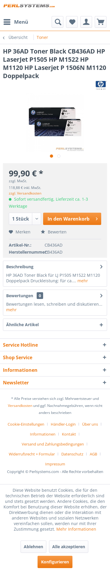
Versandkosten (20, 405)
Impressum (55, 464)
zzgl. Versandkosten (25, 193)
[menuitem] (15, 22)
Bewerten (54, 232)
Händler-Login (63, 424)
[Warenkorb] (100, 22)
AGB (93, 454)
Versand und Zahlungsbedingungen (53, 444)
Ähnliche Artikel (22, 324)
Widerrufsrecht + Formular (32, 454)
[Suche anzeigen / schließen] (57, 22)
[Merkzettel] (72, 22)
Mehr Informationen (76, 529)
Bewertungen (19, 295)
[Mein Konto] (86, 22)
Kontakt (69, 434)
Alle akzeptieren (68, 546)
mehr (82, 280)
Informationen (42, 434)
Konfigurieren (55, 562)
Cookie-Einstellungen (26, 424)
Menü (16, 21)
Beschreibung (19, 266)
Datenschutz (72, 454)
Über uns (90, 424)
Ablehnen (33, 546)
